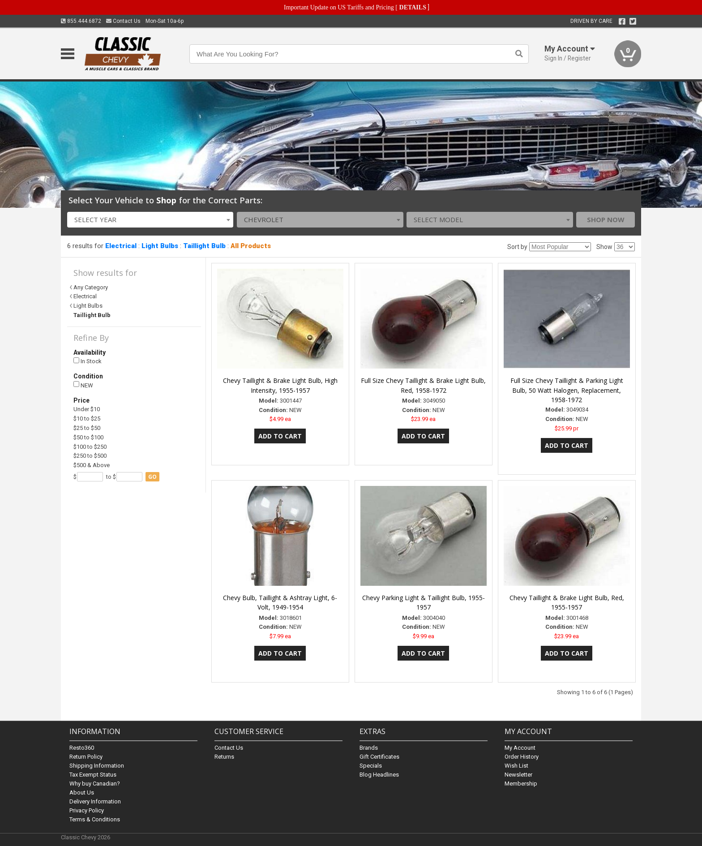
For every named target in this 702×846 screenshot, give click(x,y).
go (152, 477)
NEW (83, 385)
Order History (522, 756)
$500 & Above (91, 465)
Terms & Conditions (94, 819)
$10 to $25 (86, 418)
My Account (520, 747)
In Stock (87, 361)
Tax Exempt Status (92, 774)
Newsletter (518, 774)
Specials (371, 765)
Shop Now (606, 219)
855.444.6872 (81, 21)
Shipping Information (96, 765)
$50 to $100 (88, 437)
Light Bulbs (159, 246)
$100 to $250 (90, 446)
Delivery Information (95, 801)
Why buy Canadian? (94, 783)
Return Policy (86, 756)
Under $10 (86, 409)
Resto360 (81, 747)
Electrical (121, 246)
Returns (224, 756)
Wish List (516, 765)
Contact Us (123, 21)
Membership (521, 783)
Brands (369, 747)
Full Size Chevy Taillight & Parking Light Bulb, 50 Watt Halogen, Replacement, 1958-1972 (566, 390)
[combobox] (150, 220)
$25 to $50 (86, 428)
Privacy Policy (86, 810)
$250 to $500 (90, 455)
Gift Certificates (379, 756)
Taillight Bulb (204, 246)
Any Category (90, 287)
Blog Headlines (379, 774)
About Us (81, 792)
